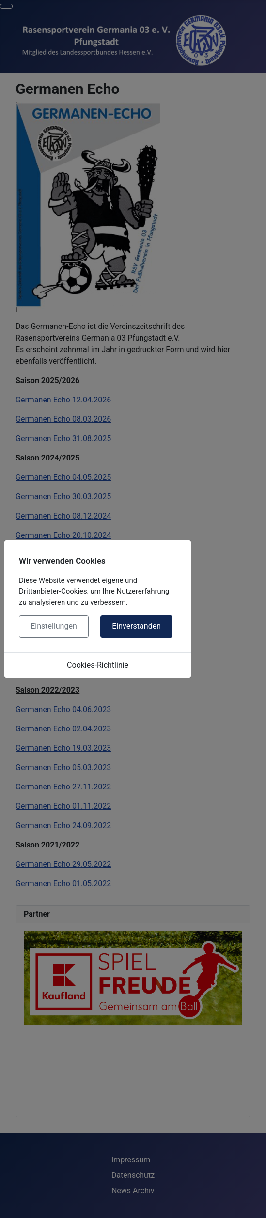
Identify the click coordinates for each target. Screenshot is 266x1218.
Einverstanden (136, 626)
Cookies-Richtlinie (97, 664)
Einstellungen (54, 626)
